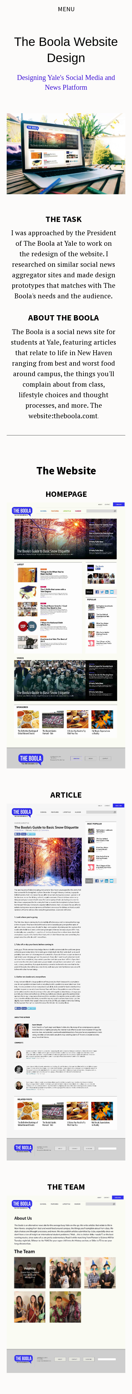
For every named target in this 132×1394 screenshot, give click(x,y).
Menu (66, 9)
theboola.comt (76, 415)
